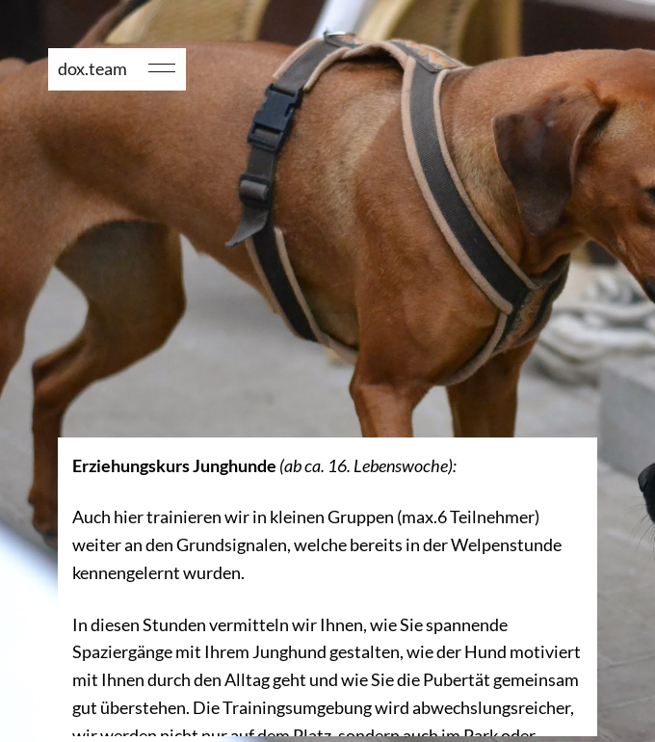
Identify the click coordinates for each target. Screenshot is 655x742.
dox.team (92, 68)
